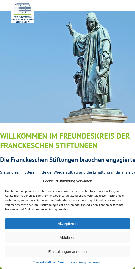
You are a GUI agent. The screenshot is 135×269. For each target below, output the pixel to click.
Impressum (95, 262)
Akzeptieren (67, 223)
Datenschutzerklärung (71, 262)
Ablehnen (67, 237)
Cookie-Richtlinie (44, 262)
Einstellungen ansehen (67, 251)
